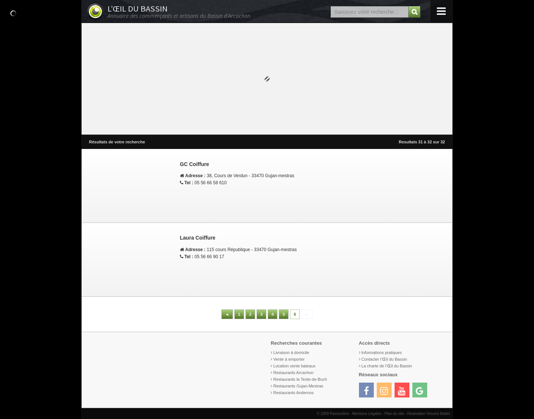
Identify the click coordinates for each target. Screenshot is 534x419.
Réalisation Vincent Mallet (428, 414)
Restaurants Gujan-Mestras (298, 386)
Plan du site (394, 414)
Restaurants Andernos (293, 392)
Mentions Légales (366, 414)
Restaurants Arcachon (293, 372)
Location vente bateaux (294, 366)
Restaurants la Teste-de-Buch (300, 379)
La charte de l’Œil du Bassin (387, 366)
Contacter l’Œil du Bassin (384, 359)
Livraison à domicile (291, 352)
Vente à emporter (288, 359)
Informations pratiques (382, 352)
